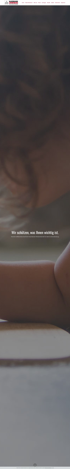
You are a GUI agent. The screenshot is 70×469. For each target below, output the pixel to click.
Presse (40, 2)
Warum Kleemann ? (29, 2)
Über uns (36, 2)
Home (24, 2)
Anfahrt (53, 2)
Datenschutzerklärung (48, 467)
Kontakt (49, 2)
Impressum (25, 4)
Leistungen (45, 2)
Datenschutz (58, 2)
